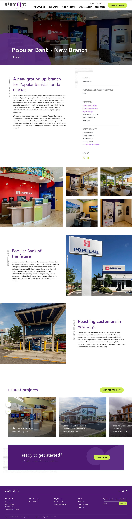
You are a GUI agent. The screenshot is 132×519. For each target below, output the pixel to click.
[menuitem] (39, 8)
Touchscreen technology (90, 144)
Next (8, 411)
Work (80, 499)
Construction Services (90, 109)
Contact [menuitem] (98, 3)
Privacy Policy (41, 517)
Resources (100, 7)
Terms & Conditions (52, 517)
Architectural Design (89, 106)
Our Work (53, 7)
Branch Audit (117, 5)
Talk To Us (81, 507)
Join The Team (83, 504)
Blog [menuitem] (92, 3)
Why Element (85, 7)
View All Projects (112, 390)
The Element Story (59, 502)
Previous (8, 404)
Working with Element (60, 504)
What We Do (39, 7)
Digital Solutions (10, 507)
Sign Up (123, 503)
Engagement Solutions (12, 509)
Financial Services (34, 502)
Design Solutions (10, 502)
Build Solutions (9, 504)
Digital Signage (87, 111)
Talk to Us (102, 457)
